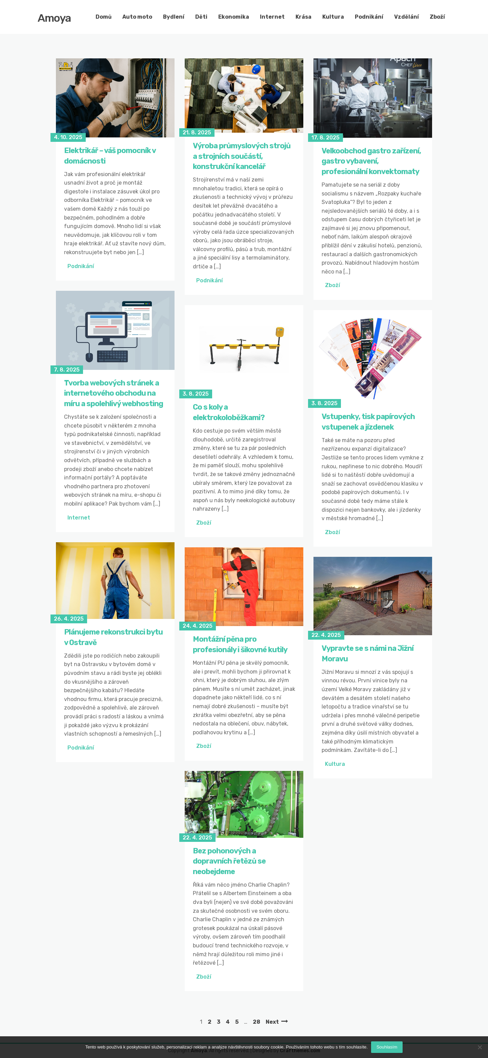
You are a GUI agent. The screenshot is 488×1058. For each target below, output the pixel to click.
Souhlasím (387, 1047)
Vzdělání (406, 17)
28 (256, 1022)
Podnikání (369, 17)
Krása (303, 17)
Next (272, 1022)
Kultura (333, 17)
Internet (272, 17)
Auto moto (137, 17)
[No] (479, 1047)
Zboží (437, 17)
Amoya (54, 18)
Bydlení (173, 17)
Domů (103, 17)
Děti (201, 17)
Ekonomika (233, 17)
